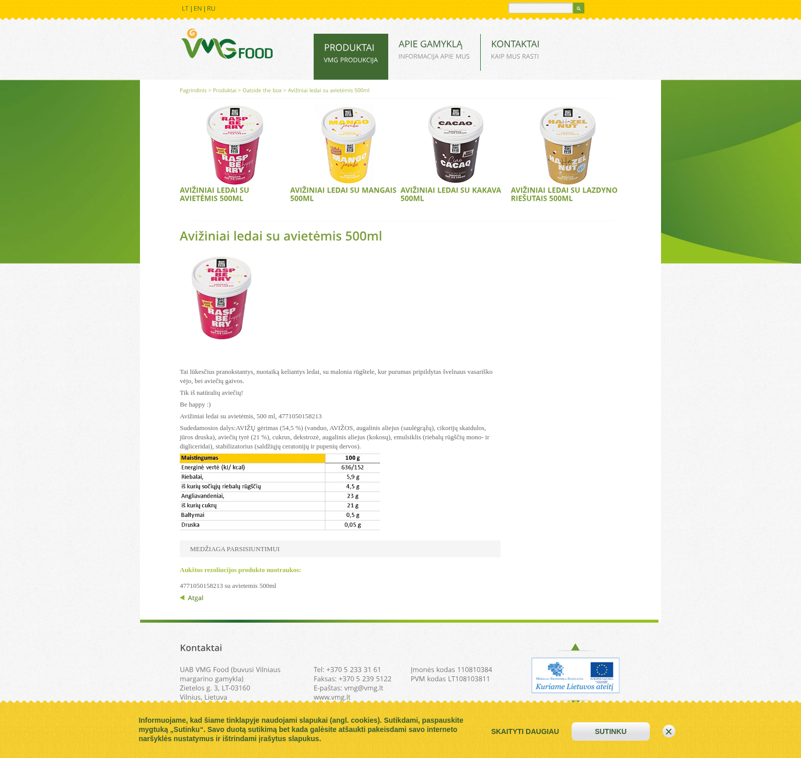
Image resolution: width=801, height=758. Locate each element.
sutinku (610, 731)
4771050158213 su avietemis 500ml (228, 585)
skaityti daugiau (525, 731)
